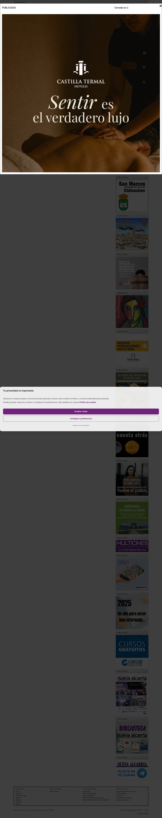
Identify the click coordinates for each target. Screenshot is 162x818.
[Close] (160, 6)
